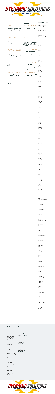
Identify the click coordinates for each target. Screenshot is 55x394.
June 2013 (39, 169)
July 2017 (39, 132)
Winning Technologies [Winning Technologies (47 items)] (12, 375)
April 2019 (39, 107)
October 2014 (40, 159)
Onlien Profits (40, 261)
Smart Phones (12, 26)
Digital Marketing (40, 239)
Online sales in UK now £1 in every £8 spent (14, 53)
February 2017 (40, 138)
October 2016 (40, 143)
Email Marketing (40, 246)
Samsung (39, 286)
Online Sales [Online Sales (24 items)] (12, 361)
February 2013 (40, 174)
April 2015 (39, 154)
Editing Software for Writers (21, 335)
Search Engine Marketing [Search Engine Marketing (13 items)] (13, 366)
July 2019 (39, 103)
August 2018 (39, 117)
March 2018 (39, 123)
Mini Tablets (39, 256)
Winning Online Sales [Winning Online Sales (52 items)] (10, 374)
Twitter (39, 297)
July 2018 (39, 118)
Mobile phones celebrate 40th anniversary (30, 64)
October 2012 (40, 179)
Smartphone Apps (17, 26)
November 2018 (40, 113)
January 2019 (39, 111)
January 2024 (39, 49)
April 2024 (39, 46)
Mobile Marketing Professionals (17, 50)
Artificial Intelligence (40, 204)
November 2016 (40, 142)
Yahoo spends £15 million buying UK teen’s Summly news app (14, 75)
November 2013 (40, 163)
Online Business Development (41, 265)
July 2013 (39, 168)
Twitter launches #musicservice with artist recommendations (30, 51)
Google (39, 250)
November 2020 (40, 86)
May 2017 (39, 134)
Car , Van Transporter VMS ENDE (21, 328)
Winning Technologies (31, 62)
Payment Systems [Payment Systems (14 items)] (12, 363)
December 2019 (40, 97)
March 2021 (39, 81)
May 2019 (39, 106)
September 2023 (40, 54)
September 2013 (40, 165)
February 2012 (40, 189)
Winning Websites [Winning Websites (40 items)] (10, 377)
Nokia (39, 260)
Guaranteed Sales (10, 50)
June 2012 (39, 184)
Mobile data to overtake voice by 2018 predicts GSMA (30, 75)
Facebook (11, 61)
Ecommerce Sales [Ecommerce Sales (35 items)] (13, 349)
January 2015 (39, 158)
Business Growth (40, 225)
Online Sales (39, 271)
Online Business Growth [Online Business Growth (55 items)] (11, 358)
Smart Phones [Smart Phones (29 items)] (14, 367)
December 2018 (40, 112)
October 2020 (40, 87)
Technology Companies (30, 27)
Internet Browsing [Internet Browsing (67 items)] (10, 353)
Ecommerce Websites (40, 245)
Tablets (39, 293)
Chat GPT (39, 230)
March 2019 (39, 108)
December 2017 (40, 127)
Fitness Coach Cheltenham (21, 340)
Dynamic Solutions (31, 48)
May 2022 (39, 66)
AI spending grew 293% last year (42, 26)
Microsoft (39, 255)
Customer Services (10, 72)
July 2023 (39, 56)
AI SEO (39, 198)
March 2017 (39, 137)
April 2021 (39, 80)
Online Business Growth (41, 266)
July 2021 (39, 77)
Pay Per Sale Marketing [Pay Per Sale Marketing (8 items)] (12, 365)
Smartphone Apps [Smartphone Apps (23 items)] (9, 367)
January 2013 (39, 175)
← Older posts (9, 83)
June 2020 (39, 92)
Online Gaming (40, 267)
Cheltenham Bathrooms (20, 350)
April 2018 (39, 122)
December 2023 (40, 50)
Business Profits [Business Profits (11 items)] (12, 339)
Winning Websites (14, 27)
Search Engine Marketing (29, 26)
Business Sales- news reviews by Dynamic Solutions (14, 25)
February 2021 (40, 82)
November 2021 (40, 72)
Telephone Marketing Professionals (32, 49)
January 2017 (39, 139)
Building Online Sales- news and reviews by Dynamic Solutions (14, 49)
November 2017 (40, 128)
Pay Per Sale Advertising (41, 281)
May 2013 (39, 170)
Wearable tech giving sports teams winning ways (14, 29)
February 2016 (40, 153)
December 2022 (40, 61)
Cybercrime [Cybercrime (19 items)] (11, 344)
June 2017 (39, 133)
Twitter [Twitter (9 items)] (14, 373)
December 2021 (40, 71)
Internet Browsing (15, 61)
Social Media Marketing (41, 292)
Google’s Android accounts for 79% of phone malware (30, 39)
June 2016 (39, 148)
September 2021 (40, 75)
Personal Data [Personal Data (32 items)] (9, 366)
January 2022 (39, 70)
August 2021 (39, 76)
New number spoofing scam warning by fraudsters (14, 40)
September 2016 (40, 144)
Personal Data (14, 37)
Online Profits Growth (40, 270)
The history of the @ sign (30, 28)
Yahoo (16, 73)
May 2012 (39, 185)
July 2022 (39, 65)
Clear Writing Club (20, 342)
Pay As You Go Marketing (41, 277)
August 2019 (39, 102)
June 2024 (39, 44)
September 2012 (40, 180)
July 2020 (39, 91)
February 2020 (40, 96)
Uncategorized (35, 73)
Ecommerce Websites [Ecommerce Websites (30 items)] (10, 350)
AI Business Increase (40, 194)
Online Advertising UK (40, 262)
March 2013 (39, 173)
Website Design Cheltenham (41, 302)
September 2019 (40, 101)
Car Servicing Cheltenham (20, 332)
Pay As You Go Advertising (41, 276)
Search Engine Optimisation (41, 288)
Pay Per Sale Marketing (41, 282)
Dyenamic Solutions (12, 30)
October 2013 (40, 164)
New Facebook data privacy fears (14, 63)
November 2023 (40, 51)
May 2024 (39, 45)
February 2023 (40, 60)
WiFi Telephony (26, 62)
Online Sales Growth (40, 272)
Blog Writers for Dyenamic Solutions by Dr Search (30, 25)
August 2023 (39, 55)
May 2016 (39, 149)
